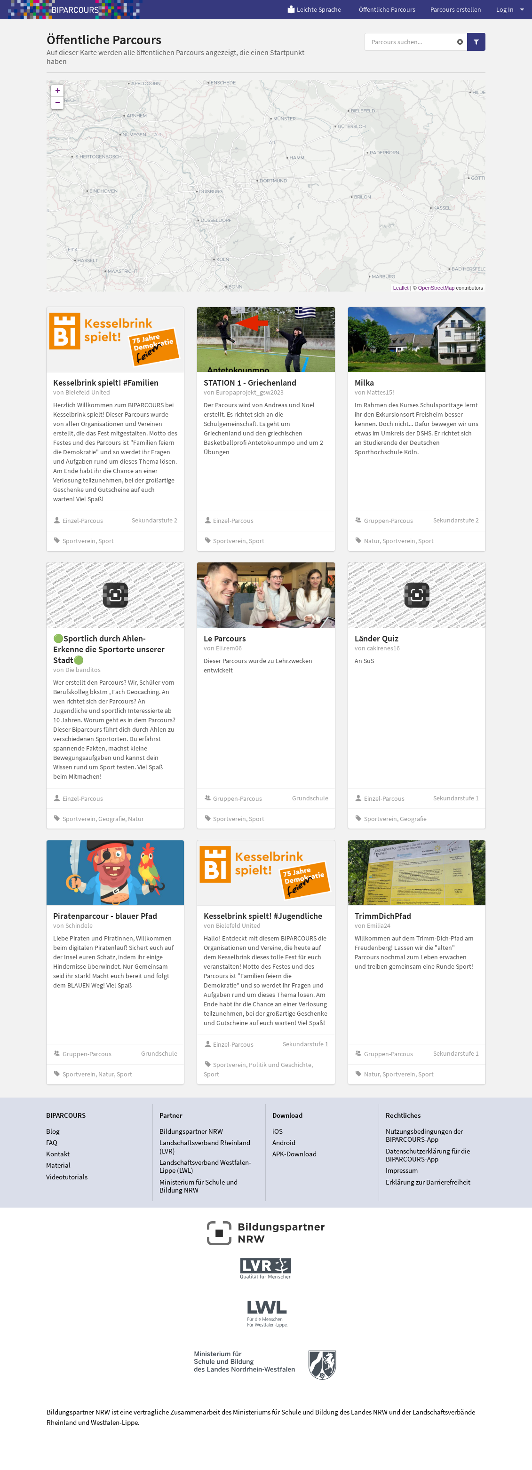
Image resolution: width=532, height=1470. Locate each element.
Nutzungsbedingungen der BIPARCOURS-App (424, 1135)
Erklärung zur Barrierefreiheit (428, 1182)
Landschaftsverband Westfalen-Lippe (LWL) (205, 1166)
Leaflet (401, 288)
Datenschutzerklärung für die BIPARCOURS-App (428, 1155)
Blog (53, 1131)
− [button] (57, 103)
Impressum (402, 1170)
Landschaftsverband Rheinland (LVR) (204, 1146)
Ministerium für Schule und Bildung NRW (198, 1186)
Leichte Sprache (314, 9)
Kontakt (58, 1153)
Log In (510, 9)
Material (58, 1165)
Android (283, 1142)
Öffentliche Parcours (387, 9)
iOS (277, 1131)
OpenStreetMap (436, 288)
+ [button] (57, 90)
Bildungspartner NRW (191, 1131)
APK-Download (294, 1153)
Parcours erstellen (455, 9)
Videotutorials (66, 1176)
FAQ (51, 1142)
